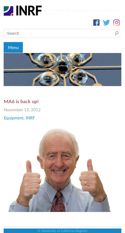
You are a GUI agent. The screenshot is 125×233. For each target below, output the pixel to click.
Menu (13, 47)
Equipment (13, 117)
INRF (30, 117)
